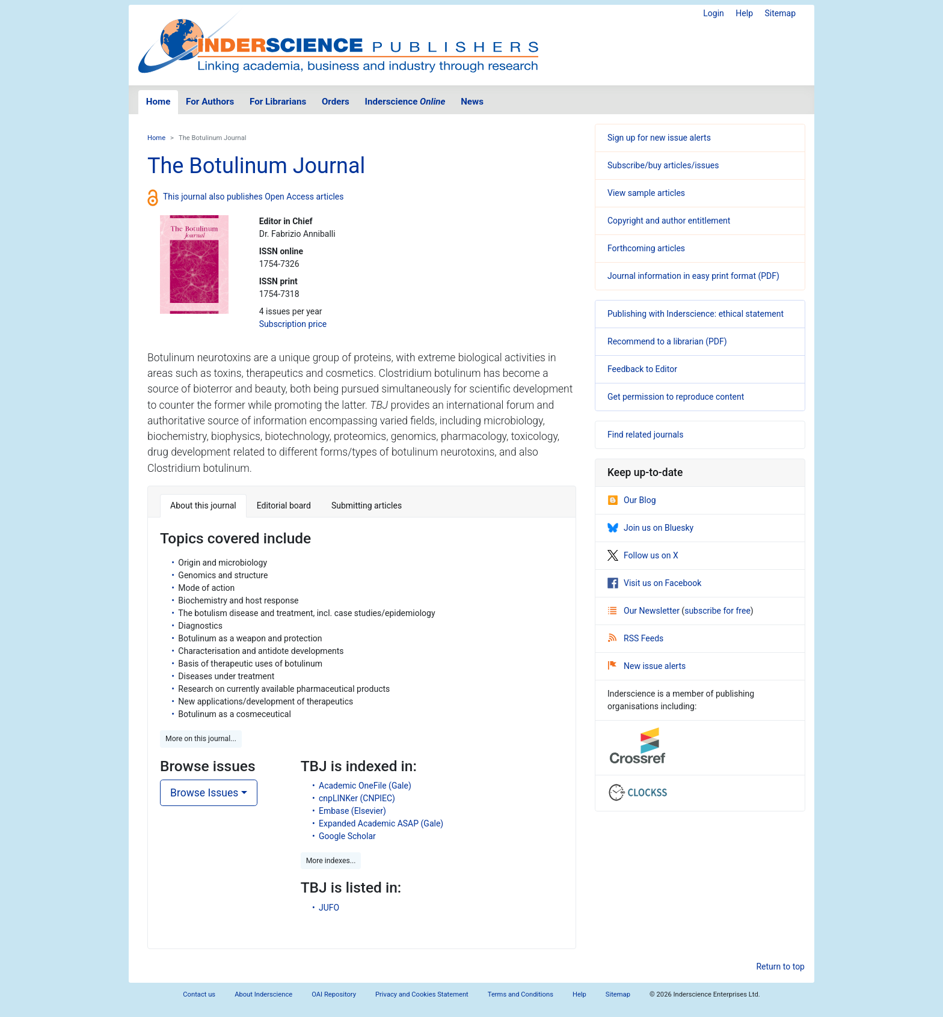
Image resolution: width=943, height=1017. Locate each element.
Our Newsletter (644, 610)
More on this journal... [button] (200, 738)
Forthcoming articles (646, 248)
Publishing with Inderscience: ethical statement (695, 314)
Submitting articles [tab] (366, 505)
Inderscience (405, 101)
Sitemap (780, 13)
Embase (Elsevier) (352, 811)
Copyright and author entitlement (668, 220)
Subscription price (293, 324)
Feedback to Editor (642, 369)
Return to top (780, 966)
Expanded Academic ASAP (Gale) (381, 823)
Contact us (199, 994)
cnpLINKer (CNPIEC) (357, 798)
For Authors (210, 101)
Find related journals (645, 434)
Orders (335, 101)
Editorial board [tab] (284, 505)
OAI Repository (334, 994)
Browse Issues (204, 793)
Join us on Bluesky (650, 528)
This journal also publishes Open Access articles (253, 196)
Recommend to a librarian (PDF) (667, 341)
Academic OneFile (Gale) (365, 785)
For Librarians (278, 101)
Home (158, 101)
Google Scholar (347, 836)
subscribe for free (717, 610)
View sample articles (646, 193)
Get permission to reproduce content (675, 397)
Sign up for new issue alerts (659, 137)
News (472, 101)
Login (713, 13)
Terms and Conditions (520, 994)
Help (744, 13)
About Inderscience (263, 994)
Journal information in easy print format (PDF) (693, 276)
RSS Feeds (635, 638)
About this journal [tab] (203, 505)
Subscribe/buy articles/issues (663, 165)
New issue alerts (647, 666)
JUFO (329, 907)
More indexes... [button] (331, 861)
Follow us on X (642, 555)
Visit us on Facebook (654, 583)
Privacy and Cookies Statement (421, 994)
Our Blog (631, 500)
